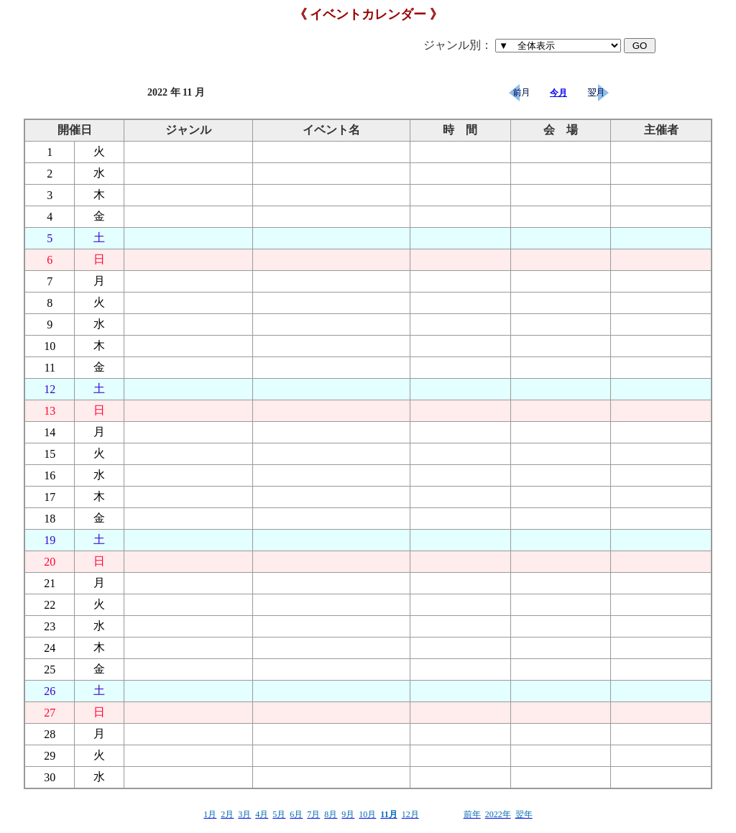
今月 (558, 93)
